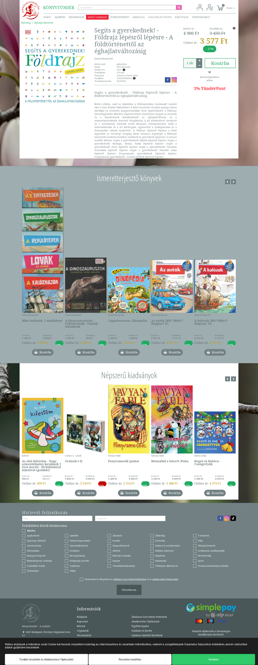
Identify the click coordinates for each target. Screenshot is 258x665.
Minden (31, 530)
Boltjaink (82, 616)
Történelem (33, 570)
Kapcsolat (182, 17)
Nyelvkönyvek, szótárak (39, 560)
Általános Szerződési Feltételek (149, 616)
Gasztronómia (34, 545)
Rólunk (81, 626)
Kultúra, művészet (164, 550)
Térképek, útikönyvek (166, 565)
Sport (201, 560)
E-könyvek (203, 535)
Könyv (47, 17)
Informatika (33, 550)
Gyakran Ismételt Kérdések (146, 635)
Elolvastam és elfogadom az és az (131, 579)
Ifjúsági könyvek (43, 22)
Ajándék (60, 17)
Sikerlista (138, 17)
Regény (116, 560)
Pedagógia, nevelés (79, 560)
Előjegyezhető (119, 17)
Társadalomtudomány (124, 565)
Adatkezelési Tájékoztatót (165, 579)
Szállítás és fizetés (160, 17)
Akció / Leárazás (97, 17)
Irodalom (74, 550)
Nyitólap (26, 22)
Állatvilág (160, 535)
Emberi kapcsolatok (80, 540)
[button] (226, 6)
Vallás (73, 570)
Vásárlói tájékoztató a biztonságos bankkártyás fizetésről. (211, 633)
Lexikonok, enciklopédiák (211, 550)
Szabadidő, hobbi (36, 565)
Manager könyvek (36, 555)
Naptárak (160, 555)
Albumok (117, 535)
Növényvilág (204, 555)
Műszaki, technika (122, 555)
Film (200, 540)
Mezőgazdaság (77, 555)
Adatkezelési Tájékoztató (145, 621)
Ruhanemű (160, 560)
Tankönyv (75, 565)
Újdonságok (76, 17)
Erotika (116, 540)
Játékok (116, 550)
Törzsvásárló (201, 17)
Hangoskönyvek (121, 545)
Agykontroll (33, 535)
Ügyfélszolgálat (140, 626)
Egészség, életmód (36, 540)
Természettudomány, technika (213, 565)
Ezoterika (160, 540)
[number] (189, 63)
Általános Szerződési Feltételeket (129, 579)
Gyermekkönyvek (79, 545)
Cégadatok (83, 630)
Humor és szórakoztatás (167, 545)
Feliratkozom (129, 589)
